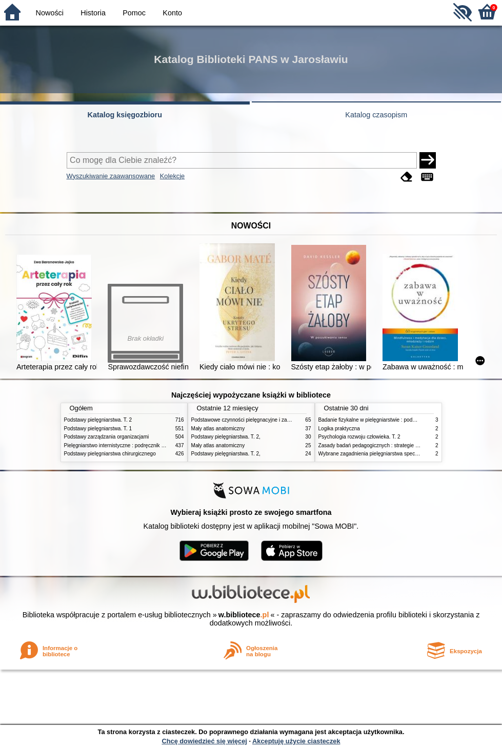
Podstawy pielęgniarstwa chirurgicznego (110, 453)
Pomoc (134, 13)
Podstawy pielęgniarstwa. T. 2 (98, 420)
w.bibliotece (243, 615)
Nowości (50, 13)
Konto (172, 13)
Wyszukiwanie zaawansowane (111, 176)
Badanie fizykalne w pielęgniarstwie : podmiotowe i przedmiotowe (393, 420)
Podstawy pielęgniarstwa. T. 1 (98, 428)
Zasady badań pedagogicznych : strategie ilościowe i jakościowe (392, 445)
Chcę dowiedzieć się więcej (204, 741)
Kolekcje (172, 176)
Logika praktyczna (339, 428)
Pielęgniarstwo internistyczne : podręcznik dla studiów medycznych (140, 445)
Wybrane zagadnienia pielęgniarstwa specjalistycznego (381, 453)
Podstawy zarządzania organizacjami (106, 437)
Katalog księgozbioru (124, 115)
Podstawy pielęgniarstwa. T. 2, (225, 437)
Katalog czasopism (376, 115)
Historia (93, 13)
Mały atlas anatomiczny (218, 428)
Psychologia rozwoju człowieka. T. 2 (359, 437)
